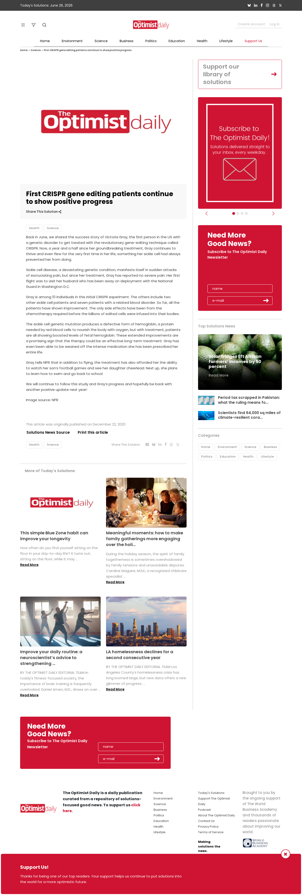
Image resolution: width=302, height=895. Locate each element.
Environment (72, 41)
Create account (251, 24)
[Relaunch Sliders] (246, 214)
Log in (275, 24)
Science (101, 41)
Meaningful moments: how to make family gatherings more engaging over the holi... (144, 538)
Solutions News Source (48, 432)
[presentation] (234, 274)
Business (126, 41)
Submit (266, 301)
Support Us (253, 41)
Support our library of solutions (221, 74)
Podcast (204, 810)
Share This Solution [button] (43, 211)
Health (202, 41)
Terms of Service (211, 832)
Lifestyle (226, 41)
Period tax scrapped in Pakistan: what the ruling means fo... (249, 400)
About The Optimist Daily (216, 815)
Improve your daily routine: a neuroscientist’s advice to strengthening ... (51, 657)
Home (45, 41)
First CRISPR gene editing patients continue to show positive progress (88, 50)
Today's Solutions (211, 793)
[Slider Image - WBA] (237, 214)
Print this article (92, 432)
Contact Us (206, 821)
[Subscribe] (233, 214)
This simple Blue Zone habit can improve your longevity (54, 536)
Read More (29, 565)
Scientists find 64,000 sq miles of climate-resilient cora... (249, 416)
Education (177, 41)
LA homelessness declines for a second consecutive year (139, 654)
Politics (151, 41)
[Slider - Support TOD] (242, 214)
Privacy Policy (208, 827)
